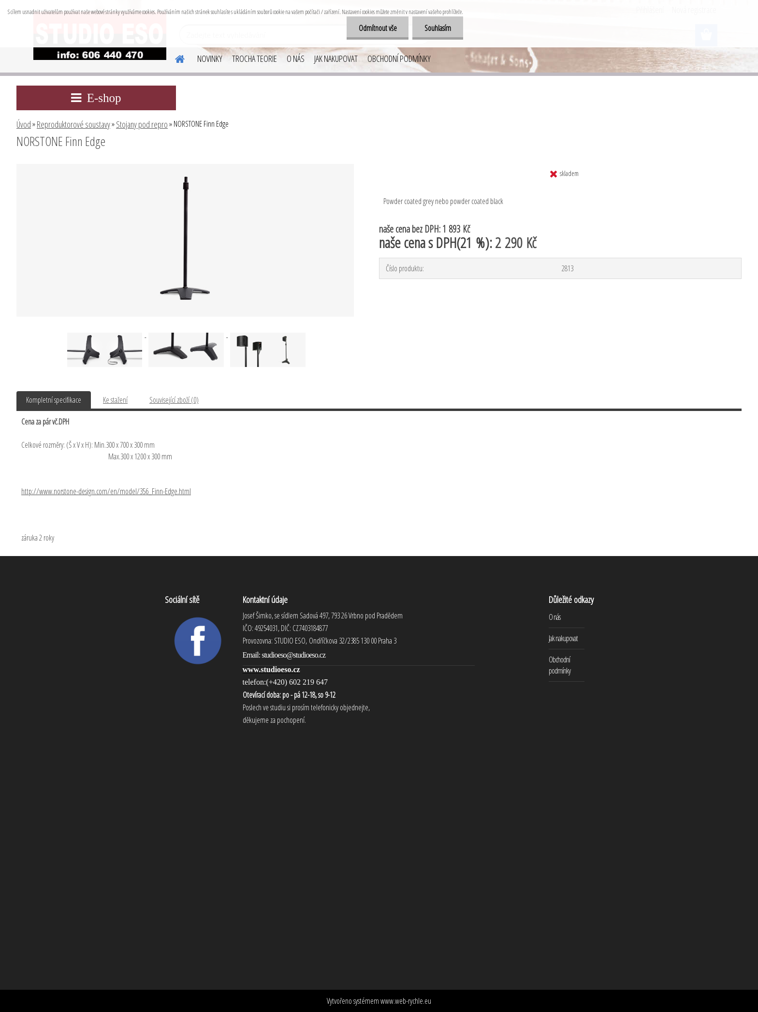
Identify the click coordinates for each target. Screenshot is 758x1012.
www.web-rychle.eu (405, 1001)
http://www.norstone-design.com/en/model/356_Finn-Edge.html (106, 491)
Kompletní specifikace (53, 400)
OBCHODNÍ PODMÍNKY (399, 58)
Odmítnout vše (377, 28)
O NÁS (296, 58)
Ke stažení (115, 400)
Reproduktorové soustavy (73, 124)
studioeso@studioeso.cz (293, 655)
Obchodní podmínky (559, 665)
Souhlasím (437, 28)
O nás (554, 617)
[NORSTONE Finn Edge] (185, 167)
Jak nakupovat (563, 638)
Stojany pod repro (142, 124)
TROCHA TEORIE (254, 58)
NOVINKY (209, 58)
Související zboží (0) (174, 400)
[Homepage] (174, 57)
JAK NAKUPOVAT (336, 58)
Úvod (23, 124)
